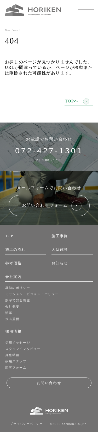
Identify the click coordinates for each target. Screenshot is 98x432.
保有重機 (12, 319)
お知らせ (59, 263)
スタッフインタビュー (23, 349)
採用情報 (13, 331)
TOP (9, 236)
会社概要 (12, 306)
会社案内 (13, 277)
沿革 (8, 313)
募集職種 (12, 355)
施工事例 (59, 236)
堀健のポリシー (17, 288)
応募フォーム (16, 367)
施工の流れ (15, 250)
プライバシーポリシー (26, 423)
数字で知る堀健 (17, 300)
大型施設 (59, 250)
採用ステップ (16, 361)
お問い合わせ (49, 383)
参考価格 (13, 263)
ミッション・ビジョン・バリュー (32, 294)
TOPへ (77, 101)
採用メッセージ (17, 342)
